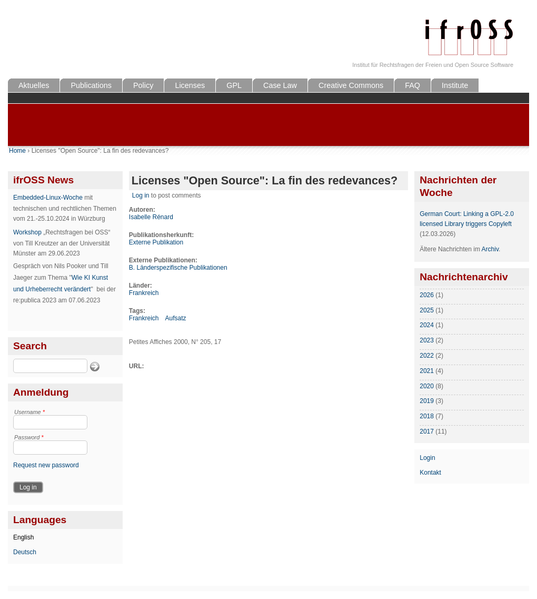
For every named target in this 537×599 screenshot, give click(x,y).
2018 (427, 416)
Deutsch (24, 552)
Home (17, 150)
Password (29, 437)
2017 (427, 431)
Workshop (27, 232)
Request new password (46, 465)
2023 (427, 340)
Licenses (190, 85)
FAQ (412, 85)
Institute (455, 85)
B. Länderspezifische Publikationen (178, 267)
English (23, 537)
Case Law (280, 85)
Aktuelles (33, 85)
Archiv (490, 249)
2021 (427, 371)
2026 (427, 295)
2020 (427, 386)
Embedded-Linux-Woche (48, 197)
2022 (427, 355)
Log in (141, 195)
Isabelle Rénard (151, 217)
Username (29, 412)
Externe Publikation (156, 242)
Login (427, 457)
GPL (234, 85)
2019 (427, 401)
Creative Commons (351, 85)
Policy (143, 85)
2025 (427, 310)
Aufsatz (175, 318)
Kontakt (430, 472)
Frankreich (144, 293)
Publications (91, 85)
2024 (427, 325)
